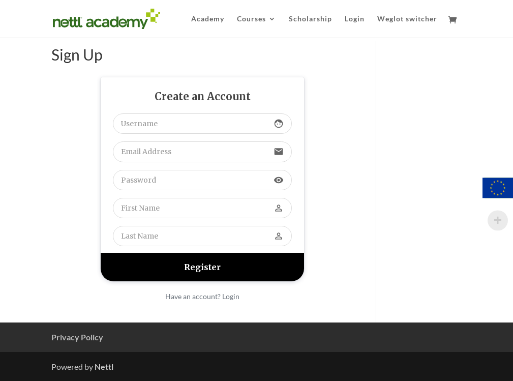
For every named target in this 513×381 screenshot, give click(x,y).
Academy (207, 19)
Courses (251, 19)
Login (355, 19)
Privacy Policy (77, 337)
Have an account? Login (202, 296)
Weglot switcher (407, 19)
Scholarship (310, 19)
